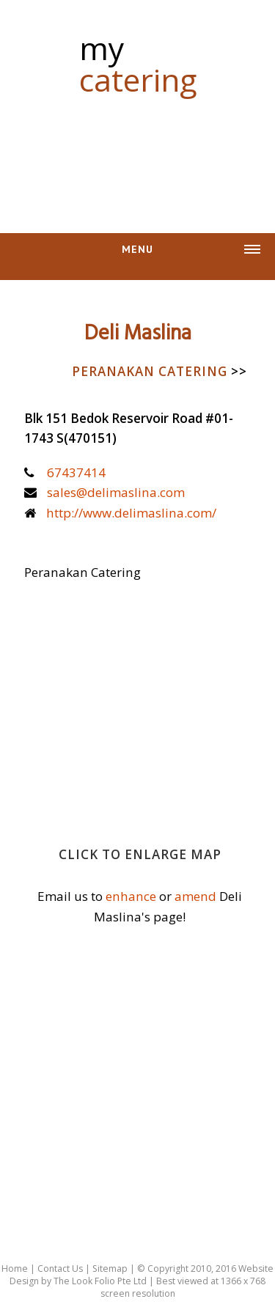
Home (14, 1268)
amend (195, 896)
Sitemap (110, 1268)
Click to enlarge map (140, 854)
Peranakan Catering (159, 371)
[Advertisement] (138, 156)
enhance (131, 896)
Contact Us (60, 1268)
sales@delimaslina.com (116, 492)
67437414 (76, 472)
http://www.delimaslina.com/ (131, 512)
